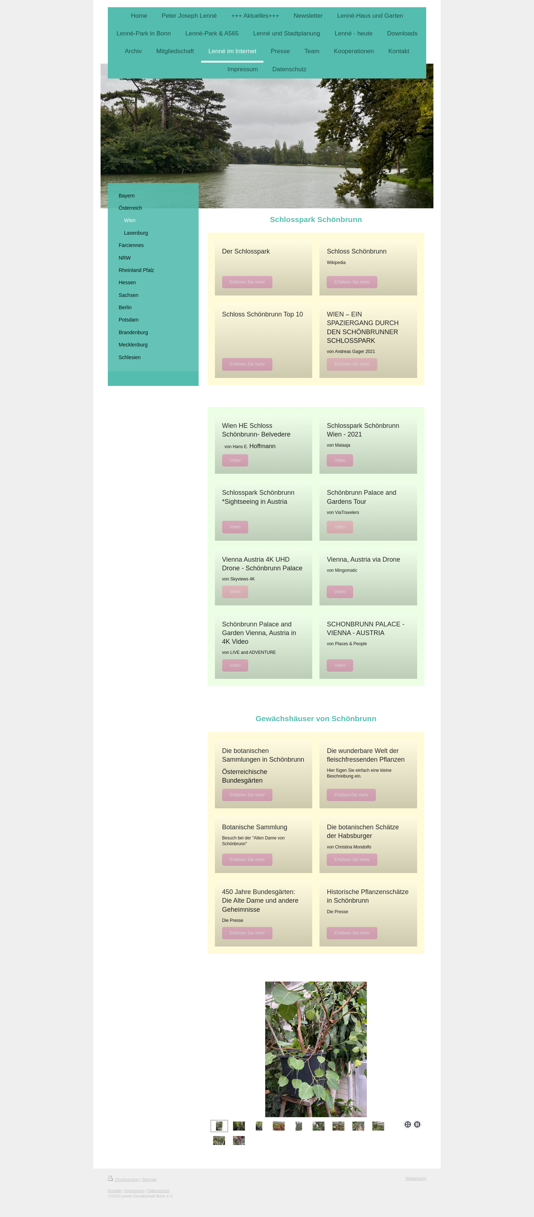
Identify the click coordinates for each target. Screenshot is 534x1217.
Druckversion (124, 1179)
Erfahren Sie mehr (247, 282)
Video (235, 460)
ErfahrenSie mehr (351, 794)
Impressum (134, 1190)
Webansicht (416, 1178)
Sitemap (149, 1179)
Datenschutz (159, 1190)
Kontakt (114, 1190)
